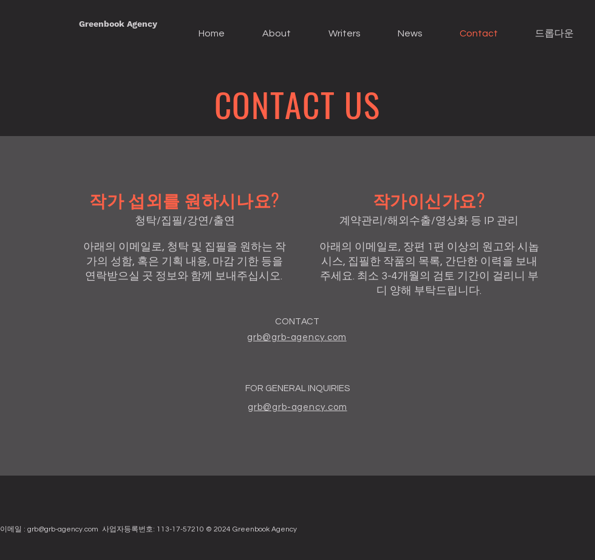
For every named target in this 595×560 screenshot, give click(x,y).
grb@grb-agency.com (62, 529)
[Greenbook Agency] (118, 24)
